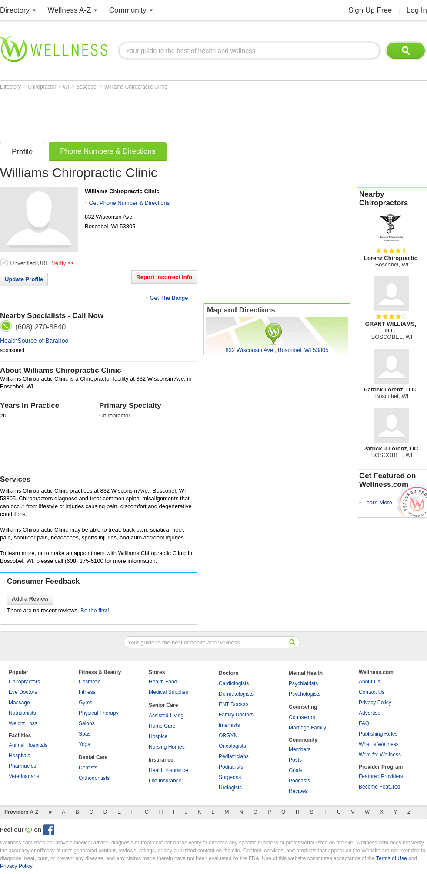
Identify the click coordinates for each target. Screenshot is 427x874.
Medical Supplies (168, 692)
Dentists (88, 768)
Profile (22, 152)
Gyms (85, 703)
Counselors (302, 717)
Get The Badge (169, 298)
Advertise (369, 713)
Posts (295, 760)
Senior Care (163, 705)
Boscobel (87, 87)
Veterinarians (24, 776)
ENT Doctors (233, 704)
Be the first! (94, 610)
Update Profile (24, 279)
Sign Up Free (370, 10)
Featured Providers (381, 776)
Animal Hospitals (28, 745)
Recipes (298, 791)
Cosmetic (89, 682)
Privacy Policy (375, 703)
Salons (87, 723)
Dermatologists (236, 694)
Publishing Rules (378, 734)
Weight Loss (23, 723)
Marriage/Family (307, 728)
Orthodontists (94, 778)
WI (67, 87)
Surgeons (230, 777)
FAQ (364, 723)
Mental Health (306, 673)
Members (299, 749)
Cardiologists (234, 683)
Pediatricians (234, 756)
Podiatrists (231, 767)
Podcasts (299, 781)
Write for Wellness (380, 755)
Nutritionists (22, 713)
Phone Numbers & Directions (107, 151)
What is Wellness (379, 744)
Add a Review (30, 598)
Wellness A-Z (69, 10)
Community (128, 10)
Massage (19, 703)
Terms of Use (391, 858)
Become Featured (379, 787)
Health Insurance (168, 770)
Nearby (391, 198)
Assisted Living (166, 716)
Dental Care (93, 757)
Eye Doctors (23, 692)
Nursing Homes (167, 747)
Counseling (303, 707)
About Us (369, 682)
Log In (417, 10)
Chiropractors (24, 682)
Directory (15, 10)
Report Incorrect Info (164, 277)
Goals (295, 770)
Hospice (158, 736)
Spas (84, 734)
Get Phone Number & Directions (129, 203)
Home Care (162, 726)
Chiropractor (42, 87)
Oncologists (232, 746)
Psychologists (304, 694)
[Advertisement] (158, 113)
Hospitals (19, 755)
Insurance (161, 760)
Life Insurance (165, 781)
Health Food (163, 682)
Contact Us (371, 692)
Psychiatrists (303, 683)
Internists (229, 725)
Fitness (87, 692)
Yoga (84, 744)
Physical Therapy (99, 713)
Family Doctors (236, 715)
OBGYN (228, 736)
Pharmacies (22, 766)
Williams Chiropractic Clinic (135, 87)
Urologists (230, 788)
